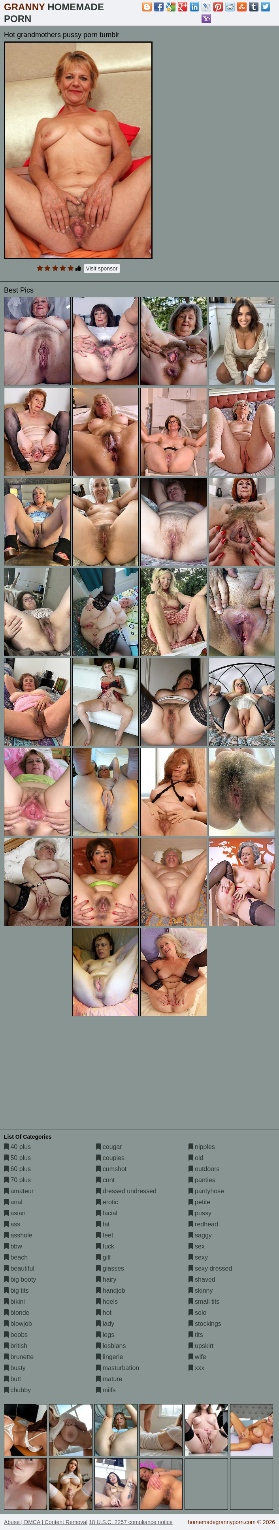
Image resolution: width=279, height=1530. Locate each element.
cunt (105, 1180)
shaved (202, 1279)
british (15, 1345)
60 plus (17, 1169)
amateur (19, 1191)
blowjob (18, 1323)
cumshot (111, 1169)
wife (197, 1357)
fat (102, 1224)
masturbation (117, 1368)
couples (110, 1158)
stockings (205, 1323)
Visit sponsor (102, 268)
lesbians (111, 1345)
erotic (107, 1202)
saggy (200, 1235)
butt (12, 1379)
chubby (17, 1390)
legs (105, 1334)
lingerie (109, 1357)
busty (15, 1368)
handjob (110, 1290)
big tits (16, 1290)
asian (15, 1213)
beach (16, 1257)
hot (103, 1312)
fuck (105, 1246)
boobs (16, 1334)
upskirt (201, 1345)
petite (200, 1202)
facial (106, 1213)
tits (196, 1334)
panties (202, 1180)
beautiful (19, 1268)
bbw (13, 1246)
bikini (14, 1301)
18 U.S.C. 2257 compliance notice (131, 1522)
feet (104, 1235)
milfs (105, 1390)
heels (107, 1301)
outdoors (204, 1169)
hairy (106, 1279)
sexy (198, 1257)
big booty (20, 1279)
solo (198, 1312)
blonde (17, 1312)
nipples (202, 1146)
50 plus (17, 1158)
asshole (18, 1235)
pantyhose (206, 1191)
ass (12, 1224)
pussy (200, 1213)
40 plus (17, 1146)
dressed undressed (126, 1191)
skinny (201, 1290)
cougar (109, 1146)
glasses (110, 1268)
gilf (103, 1257)
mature (109, 1379)
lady (105, 1323)
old (196, 1158)
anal (13, 1202)
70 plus (17, 1180)
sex (197, 1246)
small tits (204, 1301)
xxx (196, 1368)
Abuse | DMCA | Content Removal (45, 1522)
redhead (203, 1224)
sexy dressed (210, 1268)
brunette (19, 1357)
